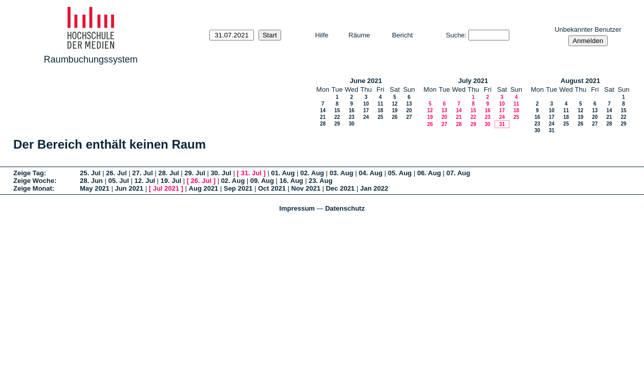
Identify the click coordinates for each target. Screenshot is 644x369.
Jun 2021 (129, 188)
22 (337, 117)
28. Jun (91, 180)
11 (380, 104)
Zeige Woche (33, 180)
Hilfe (322, 35)
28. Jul (168, 173)
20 (409, 110)
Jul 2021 (166, 188)
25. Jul (90, 173)
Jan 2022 (374, 188)
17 (366, 110)
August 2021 (580, 81)
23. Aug (320, 180)
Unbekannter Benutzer (587, 29)
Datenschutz (344, 208)
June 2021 (366, 81)
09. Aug (262, 180)
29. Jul (194, 173)
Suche (455, 35)
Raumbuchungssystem (91, 59)
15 (337, 110)
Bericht (402, 35)
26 (394, 117)
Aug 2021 (204, 188)
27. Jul (142, 173)
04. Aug (370, 173)
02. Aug (312, 173)
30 (351, 124)
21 (323, 117)
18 (380, 110)
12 (394, 104)
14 (323, 110)
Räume (359, 35)
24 (366, 117)
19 (394, 110)
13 (409, 104)
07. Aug (458, 173)
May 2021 (95, 188)
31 (502, 124)
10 (366, 104)
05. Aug (400, 173)
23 (351, 117)
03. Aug (341, 173)
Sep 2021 (238, 188)
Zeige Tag (28, 173)
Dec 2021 (340, 188)
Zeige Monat (32, 188)
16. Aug (291, 180)
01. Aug (282, 173)
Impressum (297, 208)
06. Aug (429, 173)
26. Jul (116, 173)
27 (409, 117)
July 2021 (473, 81)
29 (337, 124)
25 (380, 117)
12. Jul (144, 180)
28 (323, 124)
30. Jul (220, 173)
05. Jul (118, 180)
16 (351, 110)
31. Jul (251, 173)
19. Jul (171, 180)
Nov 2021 (305, 188)
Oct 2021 (272, 188)
